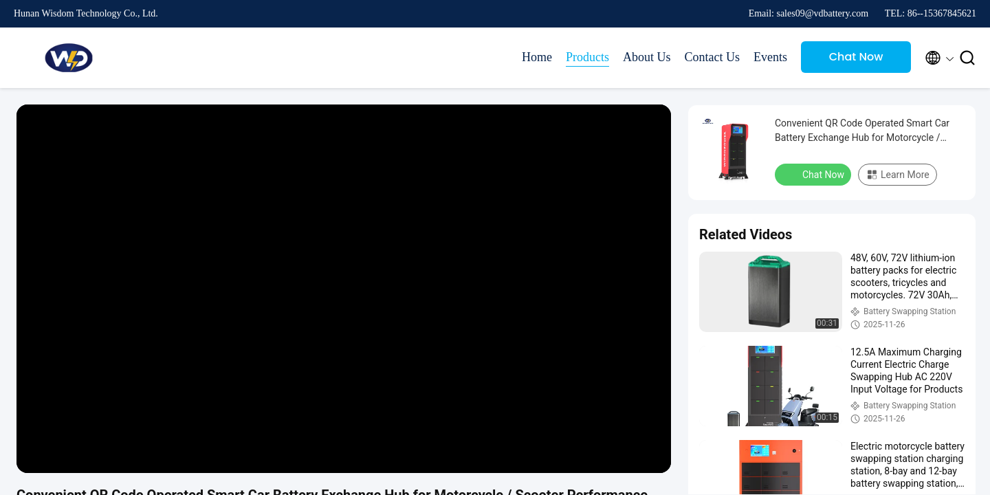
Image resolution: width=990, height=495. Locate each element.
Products (587, 57)
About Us (647, 57)
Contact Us (712, 57)
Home (537, 57)
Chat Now (856, 57)
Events (770, 57)
